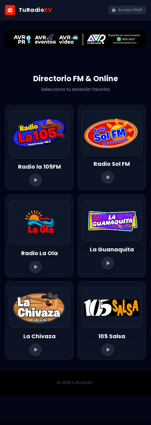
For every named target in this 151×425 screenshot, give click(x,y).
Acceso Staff (127, 9)
